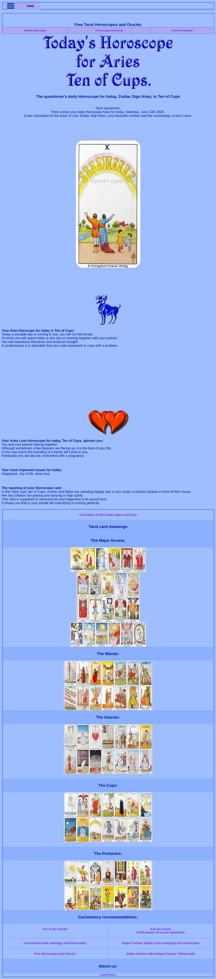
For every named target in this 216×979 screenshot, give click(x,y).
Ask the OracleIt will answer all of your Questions (161, 930)
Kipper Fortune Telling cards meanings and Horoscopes (160, 943)
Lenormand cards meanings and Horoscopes (55, 943)
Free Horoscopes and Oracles (55, 953)
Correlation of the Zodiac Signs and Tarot (108, 514)
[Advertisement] (108, 130)
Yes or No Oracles (55, 929)
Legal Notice (108, 974)
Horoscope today (35, 30)
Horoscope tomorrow (109, 30)
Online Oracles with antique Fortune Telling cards (160, 953)
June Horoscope (182, 30)
